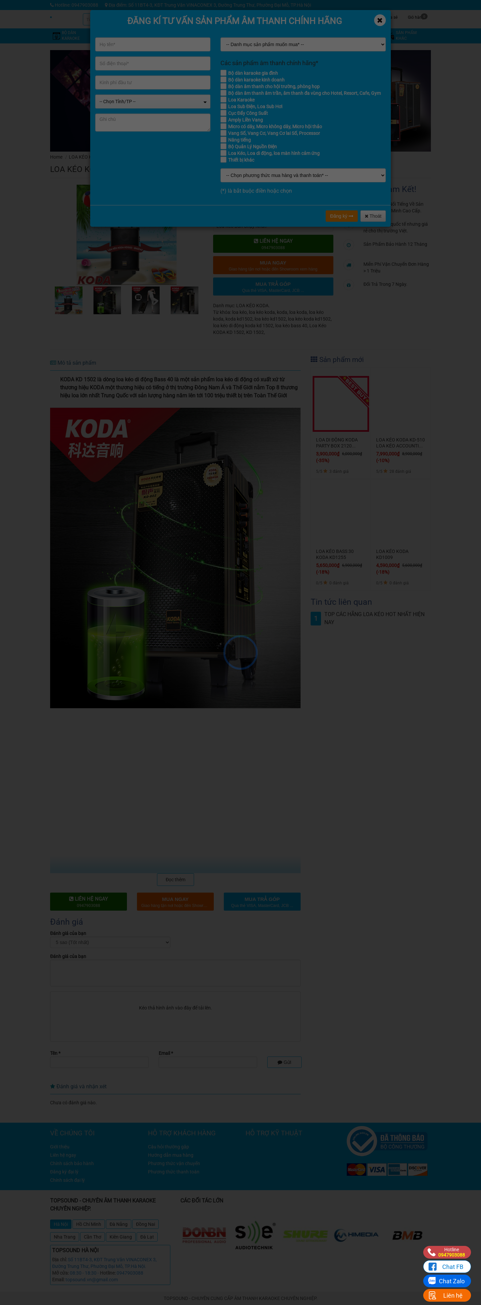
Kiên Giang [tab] (121, 1237)
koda (282, 312)
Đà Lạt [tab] (147, 1237)
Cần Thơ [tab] (92, 1237)
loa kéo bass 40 (291, 325)
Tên (55, 1053)
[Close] (380, 20)
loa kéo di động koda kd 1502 (243, 325)
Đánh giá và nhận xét (78, 1086)
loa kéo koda (262, 312)
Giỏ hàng (418, 16)
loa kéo (239, 312)
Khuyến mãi (291, 16)
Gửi (284, 1062)
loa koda (298, 312)
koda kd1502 (239, 319)
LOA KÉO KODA (132, 157)
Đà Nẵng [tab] (119, 1224)
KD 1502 (255, 332)
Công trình (365, 16)
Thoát (373, 216)
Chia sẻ (390, 16)
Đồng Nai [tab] (145, 1224)
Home (56, 157)
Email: (58, 1279)
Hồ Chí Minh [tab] (88, 1224)
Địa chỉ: (59, 1259)
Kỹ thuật (315, 16)
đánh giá (298, 167)
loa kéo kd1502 (270, 319)
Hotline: (108, 1273)
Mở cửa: (60, 1273)
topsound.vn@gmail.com (91, 1279)
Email (166, 1053)
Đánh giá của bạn (68, 933)
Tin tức (341, 16)
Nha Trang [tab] (64, 1237)
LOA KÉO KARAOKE (89, 157)
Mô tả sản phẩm (73, 363)
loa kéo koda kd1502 (309, 319)
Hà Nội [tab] (61, 1224)
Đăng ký (341, 216)
